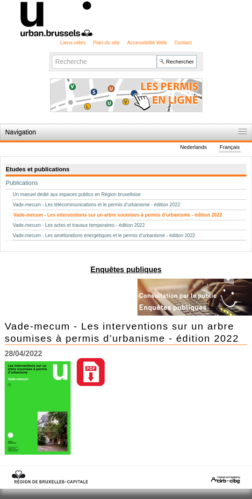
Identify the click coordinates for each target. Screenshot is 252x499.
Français (230, 147)
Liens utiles (73, 42)
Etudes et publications (38, 169)
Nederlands (193, 147)
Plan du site (106, 42)
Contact (183, 42)
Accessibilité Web (147, 42)
